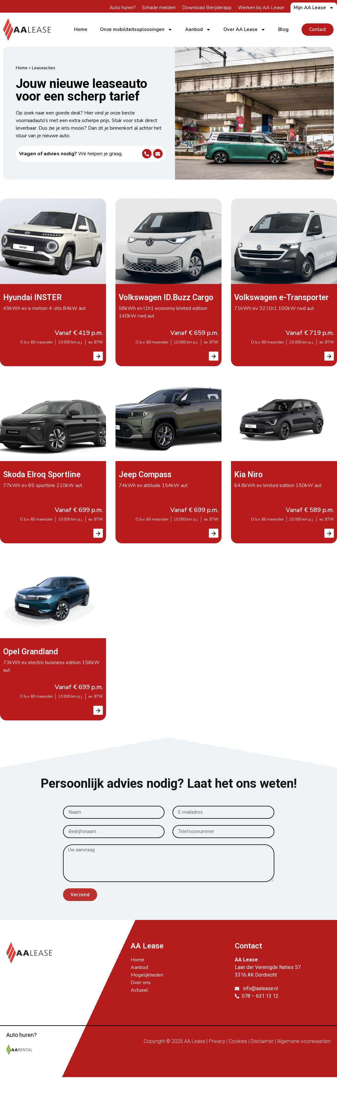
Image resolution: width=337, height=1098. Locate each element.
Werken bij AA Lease (261, 7)
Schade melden (159, 7)
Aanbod (198, 29)
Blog (283, 29)
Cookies (238, 1052)
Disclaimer (262, 1052)
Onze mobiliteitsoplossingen (136, 29)
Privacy (217, 1052)
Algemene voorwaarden (304, 1052)
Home (80, 29)
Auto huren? (122, 7)
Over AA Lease (244, 29)
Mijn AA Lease (314, 8)
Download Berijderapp (207, 7)
